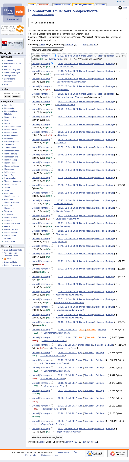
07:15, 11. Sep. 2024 (68, 314)
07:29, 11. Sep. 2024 (68, 307)
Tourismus (8, 214)
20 (76, 44)
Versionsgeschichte (83, 5)
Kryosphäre (9, 175)
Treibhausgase (10, 217)
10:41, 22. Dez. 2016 (68, 428)
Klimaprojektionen (11, 166)
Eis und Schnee (10, 135)
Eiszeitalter (8, 139)
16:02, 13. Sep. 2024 (68, 124)
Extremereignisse (11, 142)
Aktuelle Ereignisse (12, 70)
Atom (9, 259)
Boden (7, 123)
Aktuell (35, 63)
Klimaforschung (10, 154)
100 (85, 44)
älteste (41, 44)
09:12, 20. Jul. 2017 (67, 368)
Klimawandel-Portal (12, 64)
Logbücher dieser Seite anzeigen (43, 15)
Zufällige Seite (10, 76)
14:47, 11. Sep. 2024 (68, 238)
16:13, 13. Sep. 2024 (68, 117)
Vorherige (45, 56)
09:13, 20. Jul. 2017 (67, 360)
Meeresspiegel (10, 184)
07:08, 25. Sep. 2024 (68, 78)
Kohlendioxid (9, 172)
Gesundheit (9, 145)
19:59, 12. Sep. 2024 (68, 132)
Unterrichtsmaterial (12, 223)
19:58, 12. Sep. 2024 (68, 139)
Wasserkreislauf (11, 229)
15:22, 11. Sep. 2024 (68, 215)
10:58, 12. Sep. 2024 (68, 193)
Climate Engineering (12, 126)
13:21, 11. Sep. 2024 (68, 269)
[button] (77, 22)
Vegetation (8, 226)
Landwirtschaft (10, 178)
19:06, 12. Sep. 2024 (68, 170)
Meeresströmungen (12, 181)
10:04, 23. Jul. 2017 (67, 345)
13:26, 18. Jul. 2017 (67, 398)
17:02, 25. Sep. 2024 (68, 56)
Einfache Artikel (10, 129)
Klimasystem (9, 169)
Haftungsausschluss (49, 455)
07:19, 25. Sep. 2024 (68, 71)
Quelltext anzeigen (62, 5)
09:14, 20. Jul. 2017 (67, 352)
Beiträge (110, 56)
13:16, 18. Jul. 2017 (67, 413)
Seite (32, 5)
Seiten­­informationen (12, 265)
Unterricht (8, 220)
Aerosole (8, 105)
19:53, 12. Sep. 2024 (68, 147)
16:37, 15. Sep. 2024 (68, 101)
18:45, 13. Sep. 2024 (68, 109)
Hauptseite (8, 60)
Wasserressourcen (12, 233)
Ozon (6, 190)
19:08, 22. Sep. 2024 (68, 94)
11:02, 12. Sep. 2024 (68, 185)
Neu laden (100, 5)
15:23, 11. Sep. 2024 (68, 208)
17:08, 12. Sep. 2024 (68, 177)
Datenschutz (63, 452)
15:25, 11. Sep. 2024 (68, 200)
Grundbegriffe (10, 148)
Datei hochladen (11, 262)
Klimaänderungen (11, 151)
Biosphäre (8, 120)
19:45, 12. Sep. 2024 (68, 155)
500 (95, 44)
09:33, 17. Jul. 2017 (67, 421)
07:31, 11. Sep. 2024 (68, 299)
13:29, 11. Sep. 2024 (68, 261)
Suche (4, 89)
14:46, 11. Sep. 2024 (68, 246)
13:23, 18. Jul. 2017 (67, 406)
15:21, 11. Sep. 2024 (68, 223)
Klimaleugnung (10, 160)
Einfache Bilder (10, 132)
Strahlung (8, 211)
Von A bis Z (9, 67)
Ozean (7, 187)
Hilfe (122, 8)
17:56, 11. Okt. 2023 (67, 330)
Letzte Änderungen (12, 73)
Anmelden (121, 1)
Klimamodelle (10, 163)
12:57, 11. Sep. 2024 (68, 284)
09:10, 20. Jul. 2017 (67, 383)
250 (90, 44)
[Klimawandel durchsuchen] (12, 93)
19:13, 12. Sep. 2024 (68, 162)
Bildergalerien (10, 117)
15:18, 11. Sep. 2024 (68, 231)
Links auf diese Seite (13, 250)
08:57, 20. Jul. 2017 (67, 390)
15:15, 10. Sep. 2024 (68, 322)
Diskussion (99, 56)
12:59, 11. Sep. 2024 (68, 276)
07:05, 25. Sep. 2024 (68, 86)
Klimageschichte (11, 157)
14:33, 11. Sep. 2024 (68, 254)
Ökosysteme (9, 241)
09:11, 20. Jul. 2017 (67, 375)
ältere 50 (68, 44)
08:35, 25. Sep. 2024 (68, 63)
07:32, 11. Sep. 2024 (68, 291)
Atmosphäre (9, 108)
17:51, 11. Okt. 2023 (67, 337)
